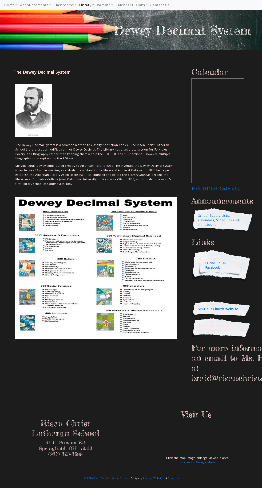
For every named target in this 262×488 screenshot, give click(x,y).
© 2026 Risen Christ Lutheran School (106, 478)
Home (9, 5)
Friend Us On (215, 265)
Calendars (124, 5)
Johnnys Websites (154, 478)
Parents (103, 5)
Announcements (34, 5)
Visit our (218, 309)
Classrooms (64, 5)
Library (85, 5)
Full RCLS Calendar (216, 189)
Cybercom (174, 478)
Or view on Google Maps (197, 462)
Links (140, 5)
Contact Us (159, 5)
